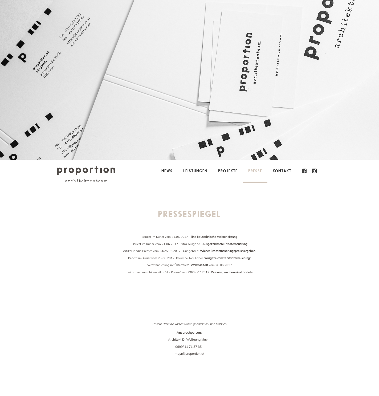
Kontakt (282, 171)
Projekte (228, 171)
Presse (255, 171)
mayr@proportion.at (189, 354)
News (167, 171)
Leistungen (195, 171)
